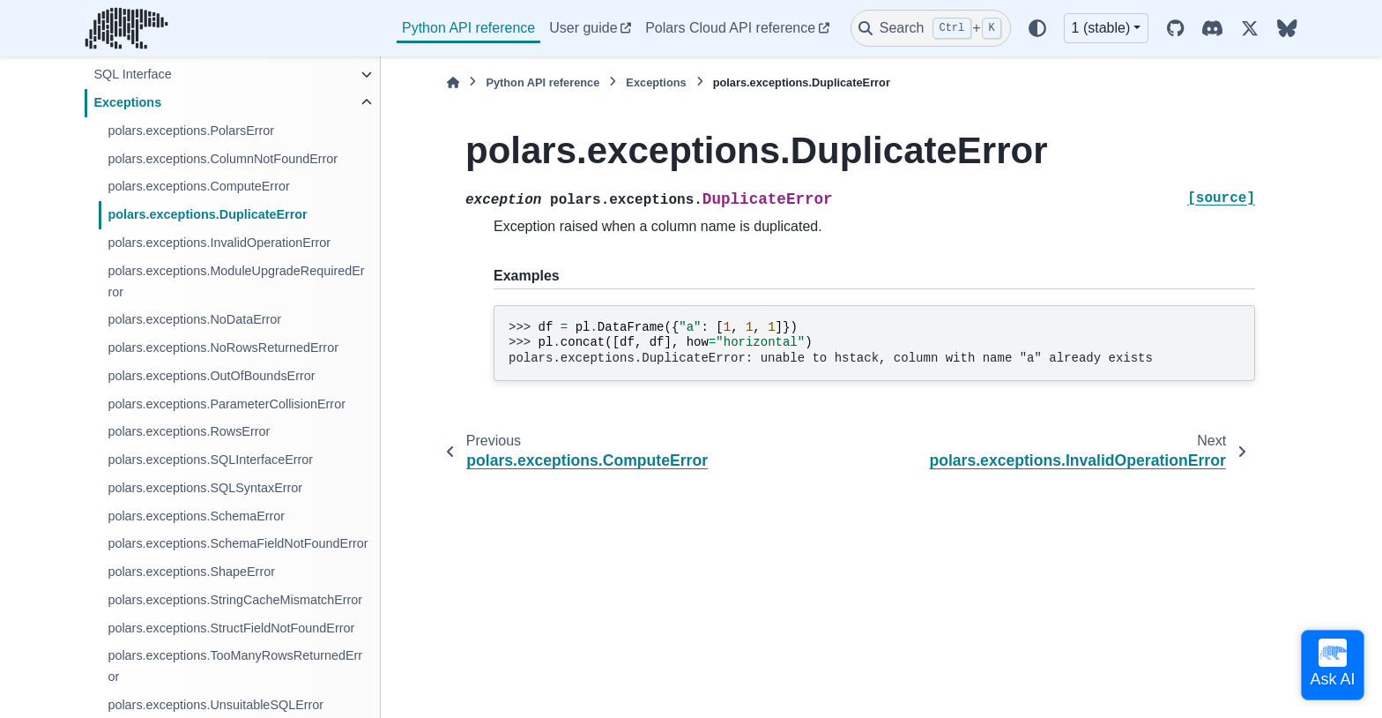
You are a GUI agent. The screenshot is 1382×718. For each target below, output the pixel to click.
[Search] (931, 28)
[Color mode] (1037, 28)
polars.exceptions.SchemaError (196, 516)
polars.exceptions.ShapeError (191, 572)
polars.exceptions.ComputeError (198, 186)
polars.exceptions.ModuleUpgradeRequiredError (236, 281)
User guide (583, 27)
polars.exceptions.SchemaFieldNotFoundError (238, 543)
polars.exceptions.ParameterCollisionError (227, 404)
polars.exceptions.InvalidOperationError (219, 243)
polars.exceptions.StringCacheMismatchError (235, 600)
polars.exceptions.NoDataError (194, 319)
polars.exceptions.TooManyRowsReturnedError (235, 666)
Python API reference (468, 27)
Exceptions (127, 102)
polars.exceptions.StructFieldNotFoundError (231, 628)
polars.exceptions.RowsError (189, 431)
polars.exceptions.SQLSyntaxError (205, 488)
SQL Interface (132, 74)
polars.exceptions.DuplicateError (207, 214)
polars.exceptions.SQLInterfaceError (210, 459)
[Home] (453, 82)
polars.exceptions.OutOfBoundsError (211, 376)
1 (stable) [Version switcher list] (1101, 27)
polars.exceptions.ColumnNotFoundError (223, 159)
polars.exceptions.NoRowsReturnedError (223, 347)
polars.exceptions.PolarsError (191, 130)
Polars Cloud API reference (730, 27)
